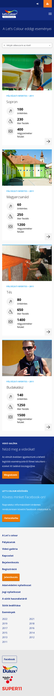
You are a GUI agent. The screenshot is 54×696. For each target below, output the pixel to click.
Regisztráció (9, 569)
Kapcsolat (8, 555)
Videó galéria (10, 548)
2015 (4, 632)
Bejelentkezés (10, 562)
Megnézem (10, 474)
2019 (4, 623)
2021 (31, 619)
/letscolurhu (11, 518)
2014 (31, 632)
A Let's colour (10, 535)
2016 (31, 628)
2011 (4, 641)
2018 (31, 623)
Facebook (9, 659)
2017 (4, 628)
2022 (4, 619)
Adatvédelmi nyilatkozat (16, 585)
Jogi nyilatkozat (11, 592)
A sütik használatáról (14, 598)
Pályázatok (8, 542)
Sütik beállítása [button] (11, 605)
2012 (31, 637)
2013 (4, 637)
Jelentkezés (11, 577)
